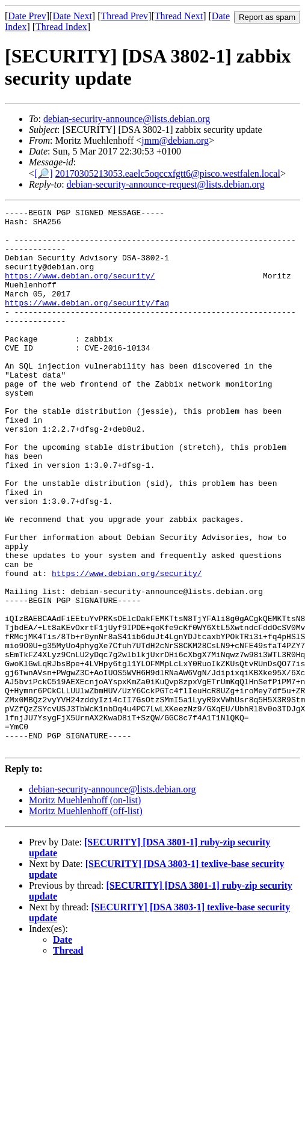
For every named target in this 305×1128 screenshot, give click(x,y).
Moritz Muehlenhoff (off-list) (86, 919)
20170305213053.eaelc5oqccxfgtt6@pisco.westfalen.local (167, 173)
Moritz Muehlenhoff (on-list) (85, 908)
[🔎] (43, 173)
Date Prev (27, 16)
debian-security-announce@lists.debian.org (126, 119)
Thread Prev (124, 16)
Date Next (72, 16)
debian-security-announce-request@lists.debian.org (166, 184)
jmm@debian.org (175, 140)
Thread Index (61, 27)
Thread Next (179, 16)
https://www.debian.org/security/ (80, 289)
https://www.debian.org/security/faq (87, 322)
